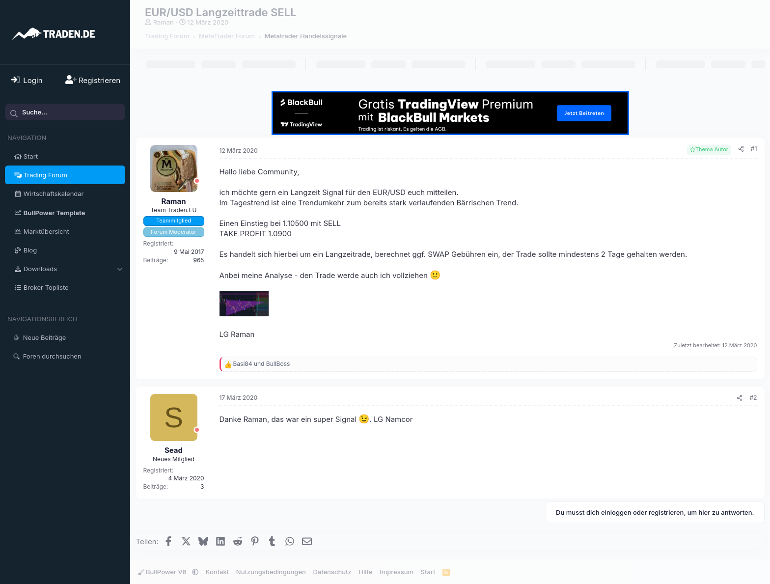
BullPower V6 (163, 572)
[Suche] (65, 112)
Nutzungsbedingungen (271, 572)
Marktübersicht (46, 231)
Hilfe (365, 572)
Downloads (40, 269)
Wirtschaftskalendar (54, 193)
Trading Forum (45, 175)
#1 (754, 148)
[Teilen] (741, 149)
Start (31, 156)
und (261, 363)
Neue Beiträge (44, 337)
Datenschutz (332, 572)
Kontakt (217, 572)
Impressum (396, 572)
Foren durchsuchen (52, 356)
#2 (753, 397)
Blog (30, 250)
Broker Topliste (46, 287)
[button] (119, 268)
